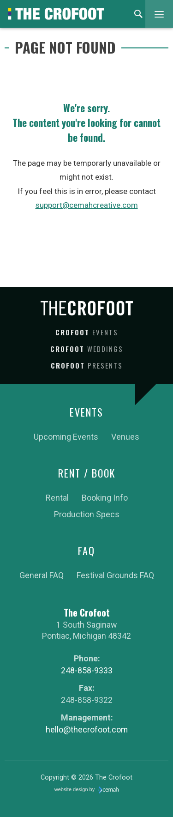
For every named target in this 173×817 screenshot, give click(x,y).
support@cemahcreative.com (87, 205)
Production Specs (86, 514)
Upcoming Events (66, 437)
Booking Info (105, 497)
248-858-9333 (87, 670)
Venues (125, 437)
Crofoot (86, 332)
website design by (86, 790)
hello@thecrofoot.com (87, 729)
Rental (57, 497)
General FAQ (41, 575)
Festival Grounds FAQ (115, 575)
